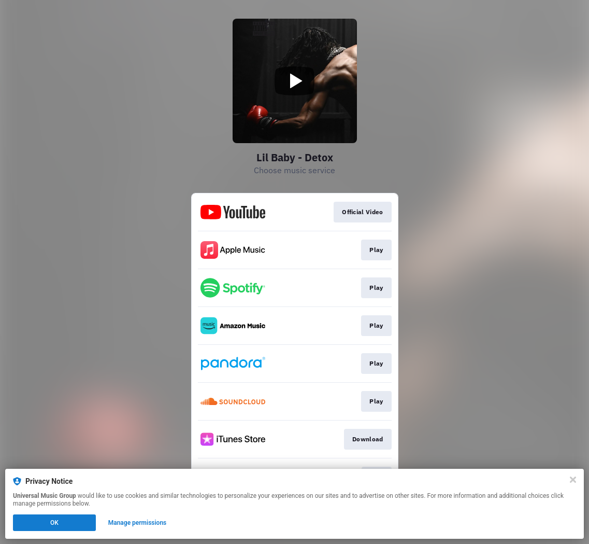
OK (54, 522)
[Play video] (295, 80)
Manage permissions (137, 522)
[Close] (573, 479)
